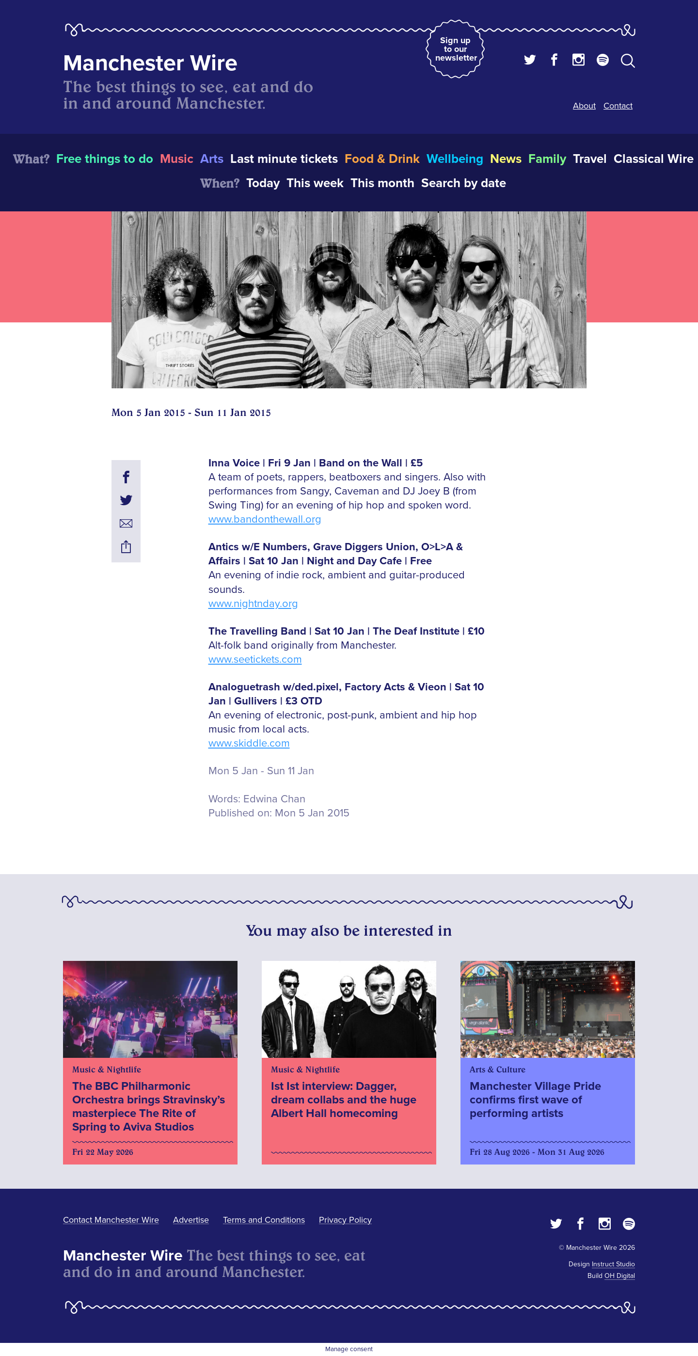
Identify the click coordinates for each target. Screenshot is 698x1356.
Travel (590, 159)
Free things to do (104, 159)
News (506, 159)
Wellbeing (455, 159)
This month (382, 183)
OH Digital (619, 1276)
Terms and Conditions (264, 1219)
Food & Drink (382, 159)
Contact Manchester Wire (111, 1219)
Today (263, 183)
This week (315, 183)
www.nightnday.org (253, 603)
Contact (618, 105)
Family (547, 159)
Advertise (191, 1219)
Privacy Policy (345, 1219)
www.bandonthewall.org (264, 519)
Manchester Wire (150, 63)
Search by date (463, 183)
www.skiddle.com (249, 743)
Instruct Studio (613, 1264)
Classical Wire (654, 159)
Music (176, 159)
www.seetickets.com (255, 659)
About (584, 105)
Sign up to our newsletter (456, 49)
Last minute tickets (284, 159)
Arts (211, 159)
